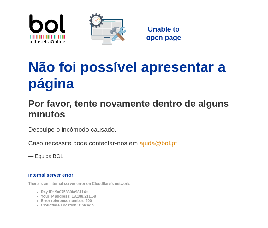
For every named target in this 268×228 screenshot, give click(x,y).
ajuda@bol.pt (158, 143)
